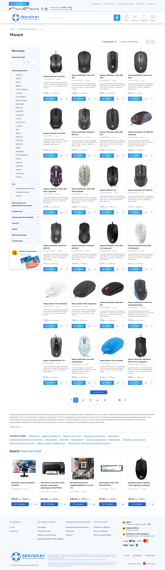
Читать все (15, 427)
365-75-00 (34, 9)
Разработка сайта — (135, 564)
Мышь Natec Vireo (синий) (111, 360)
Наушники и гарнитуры (94, 436)
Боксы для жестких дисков (22, 443)
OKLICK (19, 137)
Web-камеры (51, 440)
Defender (20, 104)
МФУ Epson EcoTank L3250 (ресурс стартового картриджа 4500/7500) (52, 485)
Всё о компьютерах (102, 535)
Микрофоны (113, 436)
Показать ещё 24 (99, 392)
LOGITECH (20, 122)
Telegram (137, 555)
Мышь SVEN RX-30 (108, 190)
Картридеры (114, 440)
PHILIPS (19, 141)
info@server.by (66, 566)
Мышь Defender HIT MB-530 (140, 190)
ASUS (18, 82)
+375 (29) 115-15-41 (132, 536)
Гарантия (70, 531)
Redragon (20, 152)
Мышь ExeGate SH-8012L (54, 76)
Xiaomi (18, 170)
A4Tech (19, 75)
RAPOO (19, 144)
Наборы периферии (51, 436)
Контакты (151, 4)
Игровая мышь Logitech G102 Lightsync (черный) (139, 484)
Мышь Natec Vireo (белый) (55, 304)
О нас (12, 527)
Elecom (19, 108)
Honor (18, 119)
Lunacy (19, 126)
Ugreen (19, 162)
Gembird (19, 115)
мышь (18, 196)
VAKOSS (19, 166)
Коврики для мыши (72, 436)
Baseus (19, 86)
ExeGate (19, 111)
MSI (17, 130)
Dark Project (21, 100)
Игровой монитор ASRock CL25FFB (23, 484)
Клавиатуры (34, 436)
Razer (18, 148)
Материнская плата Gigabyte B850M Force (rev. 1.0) (82, 485)
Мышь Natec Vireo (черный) (84, 304)
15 (119, 400)
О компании (96, 4)
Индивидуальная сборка (77, 527)
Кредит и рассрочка (126, 4)
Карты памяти (77, 440)
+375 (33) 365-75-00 (147, 536)
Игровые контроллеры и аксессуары (26, 440)
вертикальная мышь (25, 188)
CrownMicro (21, 97)
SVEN (18, 159)
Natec (18, 133)
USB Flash (64, 440)
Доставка (140, 4)
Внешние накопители (96, 440)
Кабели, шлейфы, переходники (51, 443)
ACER (18, 79)
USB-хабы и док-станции (134, 440)
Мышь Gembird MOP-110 (54, 360)
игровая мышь (22, 192)
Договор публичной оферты (50, 539)
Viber (127, 555)
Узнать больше (24, 254)
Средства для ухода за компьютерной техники (89, 443)
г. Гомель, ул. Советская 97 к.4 (61, 9)
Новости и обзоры (102, 527)
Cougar (19, 93)
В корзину (50, 98)
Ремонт (69, 535)
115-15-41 (19, 9)
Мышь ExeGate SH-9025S (54, 133)
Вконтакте (150, 555)
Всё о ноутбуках (101, 531)
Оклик (19, 177)
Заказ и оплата (109, 4)
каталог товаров (18, 4)
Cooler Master (22, 90)
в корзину (21, 504)
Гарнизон (20, 173)
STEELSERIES (22, 155)
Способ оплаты (44, 531)
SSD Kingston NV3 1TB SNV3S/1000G (108, 484)
